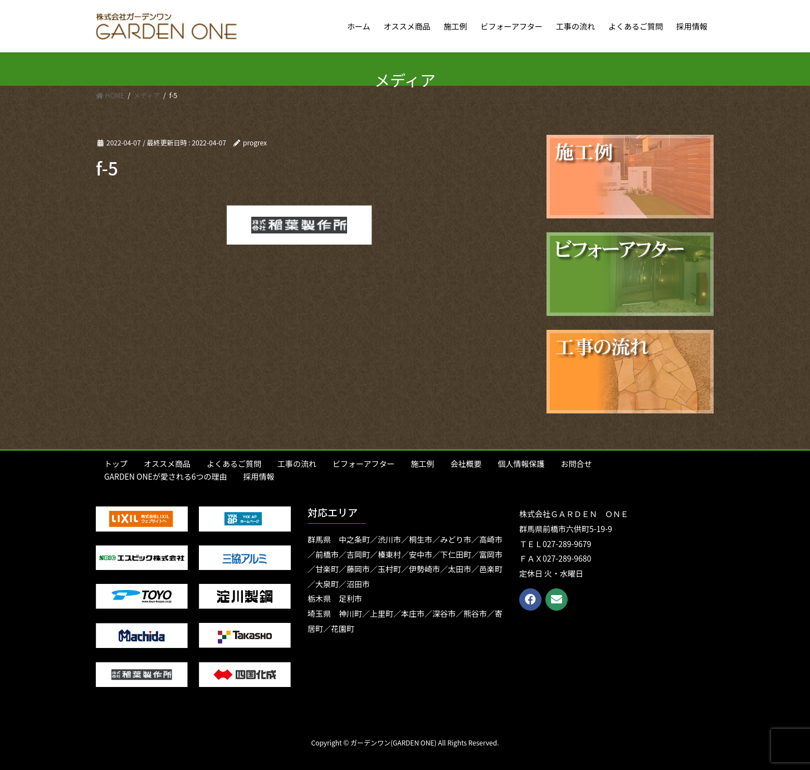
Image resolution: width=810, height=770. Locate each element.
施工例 (422, 463)
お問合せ (576, 463)
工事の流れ (296, 463)
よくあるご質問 (234, 463)
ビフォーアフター (363, 463)
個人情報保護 (520, 463)
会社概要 (465, 463)
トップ (116, 463)
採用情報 (259, 476)
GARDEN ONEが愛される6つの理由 (165, 476)
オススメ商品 (167, 463)
